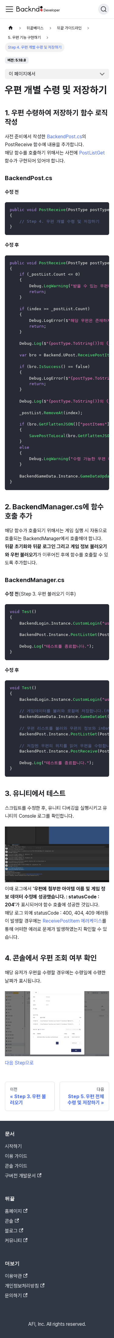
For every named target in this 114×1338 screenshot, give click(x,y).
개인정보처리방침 (24, 1286)
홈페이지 (16, 1211)
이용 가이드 (16, 1156)
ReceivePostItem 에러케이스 (72, 921)
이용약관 (16, 1276)
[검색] (103, 9)
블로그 (14, 1231)
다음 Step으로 (19, 1063)
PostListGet (92, 153)
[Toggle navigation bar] (9, 9)
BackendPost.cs (64, 136)
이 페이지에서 (22, 74)
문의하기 (16, 1296)
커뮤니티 (16, 1240)
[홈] (10, 28)
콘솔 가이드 (16, 1166)
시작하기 (13, 1146)
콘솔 (12, 1221)
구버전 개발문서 (23, 1176)
